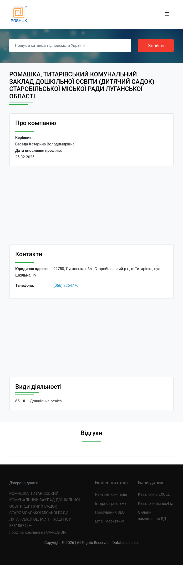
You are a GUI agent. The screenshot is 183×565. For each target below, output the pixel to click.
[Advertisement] (91, 205)
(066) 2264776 (65, 285)
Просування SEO (110, 512)
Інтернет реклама (111, 503)
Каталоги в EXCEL (154, 494)
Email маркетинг (109, 521)
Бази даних (150, 482)
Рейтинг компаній (111, 494)
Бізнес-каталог (112, 482)
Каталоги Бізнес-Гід (155, 503)
